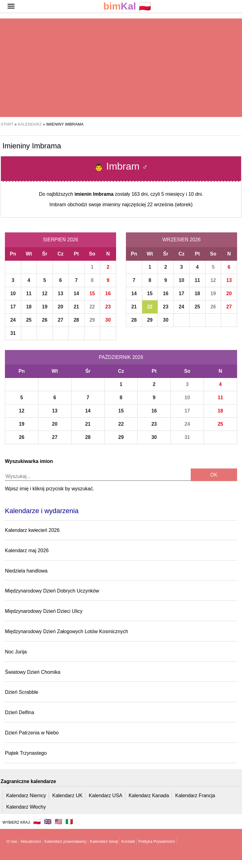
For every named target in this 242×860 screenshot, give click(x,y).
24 (13, 320)
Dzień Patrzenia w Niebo (32, 732)
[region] (121, 67)
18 (29, 306)
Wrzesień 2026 (181, 239)
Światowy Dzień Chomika (32, 672)
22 (92, 306)
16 (108, 293)
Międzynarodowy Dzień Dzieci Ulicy (44, 611)
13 (60, 293)
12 (45, 293)
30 (108, 320)
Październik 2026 (121, 357)
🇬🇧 (48, 821)
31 (13, 333)
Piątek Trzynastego (26, 753)
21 (76, 306)
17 (13, 306)
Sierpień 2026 (60, 239)
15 (92, 293)
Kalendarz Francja (195, 795)
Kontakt (128, 841)
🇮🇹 (69, 821)
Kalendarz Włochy (26, 807)
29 (92, 320)
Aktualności (31, 841)
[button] (11, 6)
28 (76, 320)
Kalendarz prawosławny (65, 841)
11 (29, 293)
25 (29, 320)
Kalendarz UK (67, 795)
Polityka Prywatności (156, 841)
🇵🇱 (127, 6)
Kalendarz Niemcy (26, 795)
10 (13, 293)
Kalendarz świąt (104, 841)
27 (60, 320)
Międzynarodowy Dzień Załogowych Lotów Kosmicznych (66, 631)
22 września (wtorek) (170, 204)
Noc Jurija (16, 651)
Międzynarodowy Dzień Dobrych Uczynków (52, 590)
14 (76, 293)
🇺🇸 (58, 821)
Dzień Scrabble (21, 692)
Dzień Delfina (19, 712)
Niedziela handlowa (26, 570)
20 (60, 306)
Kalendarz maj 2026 (27, 550)
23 (108, 306)
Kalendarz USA (105, 795)
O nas (11, 841)
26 (45, 320)
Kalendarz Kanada (149, 795)
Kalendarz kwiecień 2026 (32, 530)
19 (45, 306)
